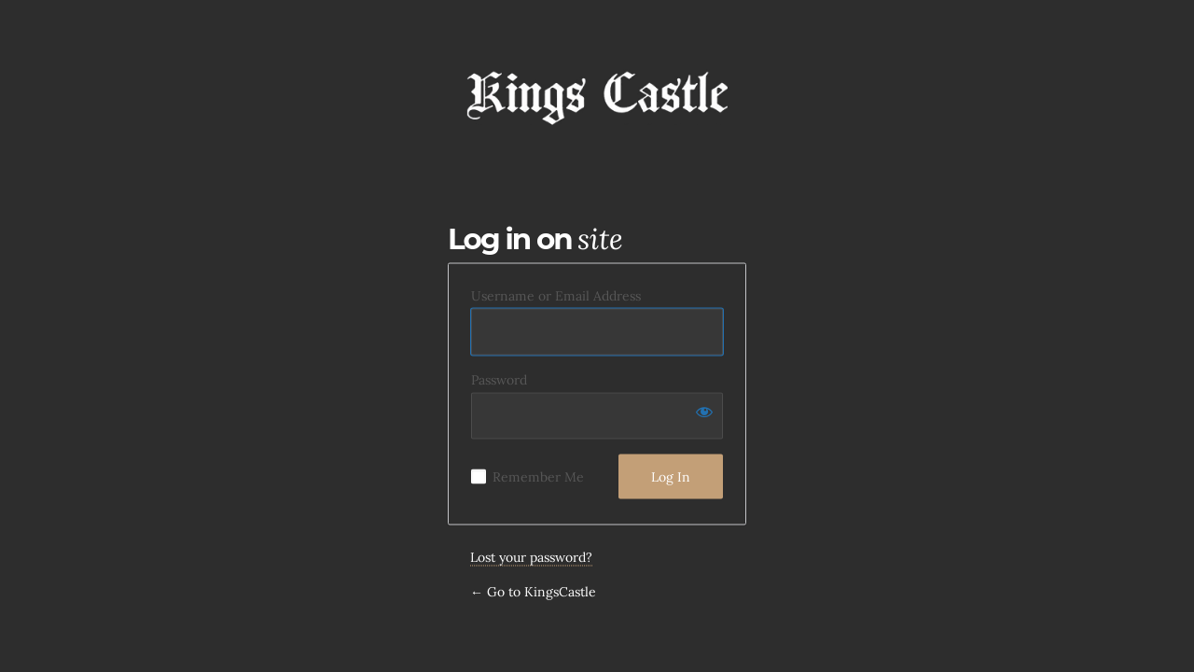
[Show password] (704, 411)
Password (499, 379)
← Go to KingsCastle (533, 591)
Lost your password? (531, 557)
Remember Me (538, 477)
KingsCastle (597, 95)
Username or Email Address (556, 295)
